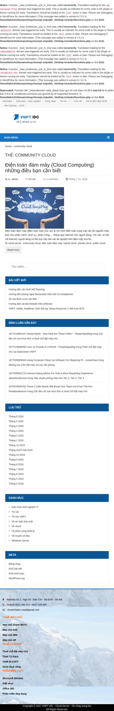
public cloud (99, 243)
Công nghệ (50, 101)
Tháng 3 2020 (16, 430)
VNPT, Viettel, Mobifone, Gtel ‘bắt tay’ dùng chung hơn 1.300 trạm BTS (46, 308)
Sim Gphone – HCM (14, 105)
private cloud (84, 243)
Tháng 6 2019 (16, 474)
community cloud (32, 243)
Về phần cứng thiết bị (23, 531)
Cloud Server (62, 705)
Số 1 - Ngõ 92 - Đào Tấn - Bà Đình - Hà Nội (34, 599)
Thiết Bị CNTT (10, 661)
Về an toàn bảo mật (22, 521)
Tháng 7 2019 (16, 469)
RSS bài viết (15, 568)
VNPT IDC (47, 705)
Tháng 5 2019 (16, 478)
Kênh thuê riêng (12, 666)
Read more (13, 249)
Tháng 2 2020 (16, 435)
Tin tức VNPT (19, 516)
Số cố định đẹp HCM (96, 101)
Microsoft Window (13, 678)
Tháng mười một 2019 (21, 450)
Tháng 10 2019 (17, 454)
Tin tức (63, 101)
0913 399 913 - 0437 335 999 (27, 604)
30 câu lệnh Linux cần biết (23, 299)
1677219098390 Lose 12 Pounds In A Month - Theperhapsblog (42, 347)
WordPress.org (17, 578)
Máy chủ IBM (10, 635)
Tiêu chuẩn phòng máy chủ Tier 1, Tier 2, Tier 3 (59, 378)
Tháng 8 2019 (16, 464)
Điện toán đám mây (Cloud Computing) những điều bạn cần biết (49, 167)
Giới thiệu (7, 101)
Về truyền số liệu (21, 535)
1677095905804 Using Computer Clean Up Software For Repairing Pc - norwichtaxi (53, 360)
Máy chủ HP (9, 640)
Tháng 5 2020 (16, 421)
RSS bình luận (16, 573)
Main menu (57, 136)
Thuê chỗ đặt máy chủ (15, 651)
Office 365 (8, 688)
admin (14, 179)
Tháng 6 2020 (16, 416)
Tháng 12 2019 (17, 445)
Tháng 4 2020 (16, 426)
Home (8, 146)
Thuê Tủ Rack (10, 656)
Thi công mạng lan (81, 705)
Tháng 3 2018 (16, 483)
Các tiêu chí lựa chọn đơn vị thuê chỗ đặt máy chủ (60, 391)
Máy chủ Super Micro (15, 624)
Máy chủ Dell (10, 629)
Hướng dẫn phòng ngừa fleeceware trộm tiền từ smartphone (41, 294)
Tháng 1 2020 (16, 440)
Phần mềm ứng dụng (15, 693)
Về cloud (16, 526)
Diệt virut (8, 683)
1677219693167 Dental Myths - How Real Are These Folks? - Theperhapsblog (50, 333)
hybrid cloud (70, 243)
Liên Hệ (78, 101)
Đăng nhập (15, 564)
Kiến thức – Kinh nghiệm (28, 101)
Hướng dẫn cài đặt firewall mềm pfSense (30, 303)
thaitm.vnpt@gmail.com (23, 609)
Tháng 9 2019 (16, 459)
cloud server (14, 243)
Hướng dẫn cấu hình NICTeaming (27, 289)
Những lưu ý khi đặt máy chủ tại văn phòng (32, 365)
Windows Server (20, 540)
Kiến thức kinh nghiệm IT (25, 507)
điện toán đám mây (52, 243)
